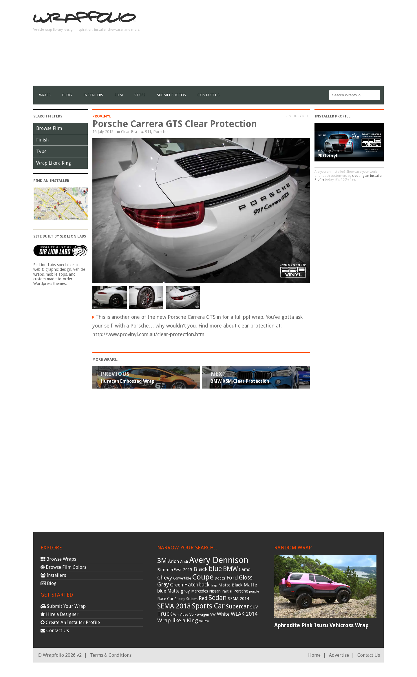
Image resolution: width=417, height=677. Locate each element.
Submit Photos (171, 95)
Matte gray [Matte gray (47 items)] (178, 591)
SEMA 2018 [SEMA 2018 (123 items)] (174, 606)
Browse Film (49, 128)
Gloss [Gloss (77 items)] (246, 577)
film (119, 95)
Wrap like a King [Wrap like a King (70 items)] (177, 620)
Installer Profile (332, 116)
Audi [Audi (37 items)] (184, 561)
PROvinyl (101, 116)
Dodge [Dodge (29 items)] (220, 578)
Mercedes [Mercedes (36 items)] (199, 591)
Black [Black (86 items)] (200, 569)
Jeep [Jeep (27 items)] (214, 585)
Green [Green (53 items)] (176, 585)
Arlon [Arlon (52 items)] (173, 561)
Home (314, 655)
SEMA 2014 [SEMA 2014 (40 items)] (238, 598)
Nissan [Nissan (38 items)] (215, 591)
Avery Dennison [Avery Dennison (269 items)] (218, 560)
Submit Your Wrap (63, 606)
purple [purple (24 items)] (254, 591)
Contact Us (208, 95)
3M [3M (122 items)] (162, 561)
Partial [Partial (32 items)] (227, 591)
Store (139, 95)
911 (148, 131)
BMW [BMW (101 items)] (230, 569)
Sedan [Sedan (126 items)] (218, 598)
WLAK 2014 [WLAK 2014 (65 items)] (244, 614)
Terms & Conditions (110, 655)
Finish (42, 140)
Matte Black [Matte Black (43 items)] (230, 585)
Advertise (339, 655)
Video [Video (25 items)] (184, 615)
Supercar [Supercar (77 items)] (237, 606)
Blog (67, 95)
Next (306, 116)
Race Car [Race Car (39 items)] (165, 598)
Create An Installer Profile (70, 622)
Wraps (45, 95)
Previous (291, 116)
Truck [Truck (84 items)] (164, 613)
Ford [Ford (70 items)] (232, 577)
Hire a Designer (59, 614)
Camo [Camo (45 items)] (244, 569)
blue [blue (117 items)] (215, 569)
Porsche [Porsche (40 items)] (240, 591)
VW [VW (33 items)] (213, 614)
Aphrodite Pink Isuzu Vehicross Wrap (321, 625)
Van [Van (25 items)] (176, 615)
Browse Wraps (58, 559)
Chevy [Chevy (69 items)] (164, 577)
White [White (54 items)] (223, 614)
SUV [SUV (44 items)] (254, 607)
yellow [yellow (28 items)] (204, 621)
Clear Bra (129, 131)
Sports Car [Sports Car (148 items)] (208, 606)
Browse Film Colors (63, 567)
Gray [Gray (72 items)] (163, 584)
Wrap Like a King (53, 163)
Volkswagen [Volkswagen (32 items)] (199, 614)
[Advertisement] (278, 45)
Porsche (160, 131)
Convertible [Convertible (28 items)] (182, 578)
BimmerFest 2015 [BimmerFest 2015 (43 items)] (174, 569)
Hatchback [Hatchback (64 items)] (197, 585)
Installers (93, 95)
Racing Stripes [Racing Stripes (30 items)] (186, 599)
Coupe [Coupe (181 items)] (203, 577)
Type (41, 151)
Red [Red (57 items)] (203, 598)
